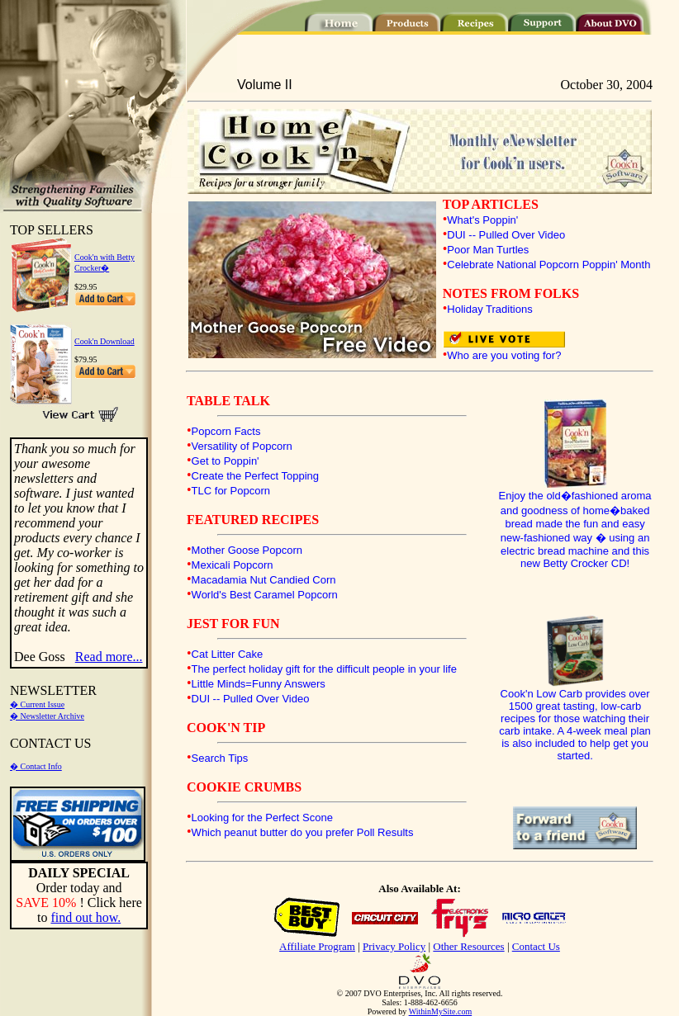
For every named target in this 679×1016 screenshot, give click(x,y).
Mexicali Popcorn (232, 565)
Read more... (109, 657)
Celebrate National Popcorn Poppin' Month (548, 264)
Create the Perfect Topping (255, 476)
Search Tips (220, 758)
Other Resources (468, 946)
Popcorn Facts (226, 431)
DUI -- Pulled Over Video (506, 235)
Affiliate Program (317, 946)
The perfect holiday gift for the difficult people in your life (324, 669)
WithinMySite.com (440, 1011)
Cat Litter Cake (228, 654)
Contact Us (536, 946)
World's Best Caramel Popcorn (265, 594)
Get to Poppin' (225, 461)
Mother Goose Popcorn (247, 550)
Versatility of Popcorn (242, 446)
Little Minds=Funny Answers (258, 684)
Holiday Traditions (489, 309)
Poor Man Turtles (488, 249)
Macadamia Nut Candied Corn (264, 580)
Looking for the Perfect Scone (262, 817)
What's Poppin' (482, 220)
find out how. (85, 917)
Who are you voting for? (504, 355)
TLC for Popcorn (231, 490)
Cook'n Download (104, 341)
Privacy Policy (394, 946)
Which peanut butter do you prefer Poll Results (303, 832)
